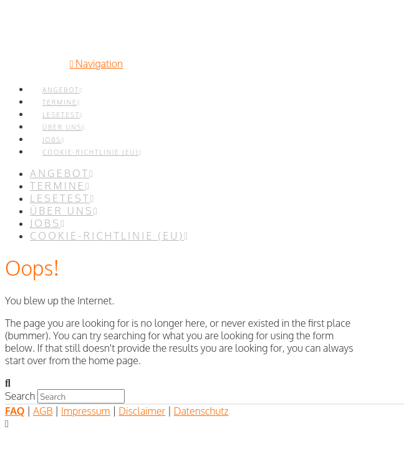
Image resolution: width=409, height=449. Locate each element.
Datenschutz (201, 411)
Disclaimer (141, 411)
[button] (96, 63)
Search (20, 396)
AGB (42, 411)
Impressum (85, 411)
